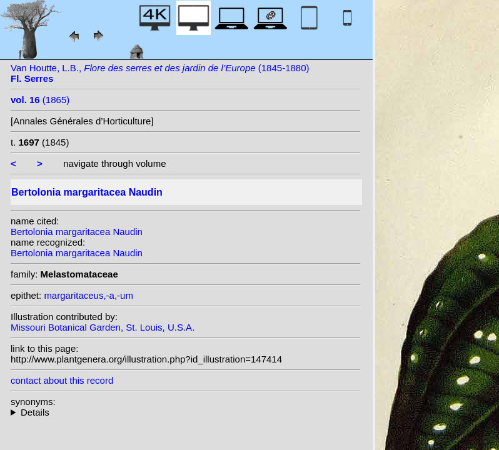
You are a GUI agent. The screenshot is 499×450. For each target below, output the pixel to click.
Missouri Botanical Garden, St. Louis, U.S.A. (102, 327)
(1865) (40, 99)
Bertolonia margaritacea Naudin (77, 231)
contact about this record (62, 380)
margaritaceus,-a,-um (88, 295)
